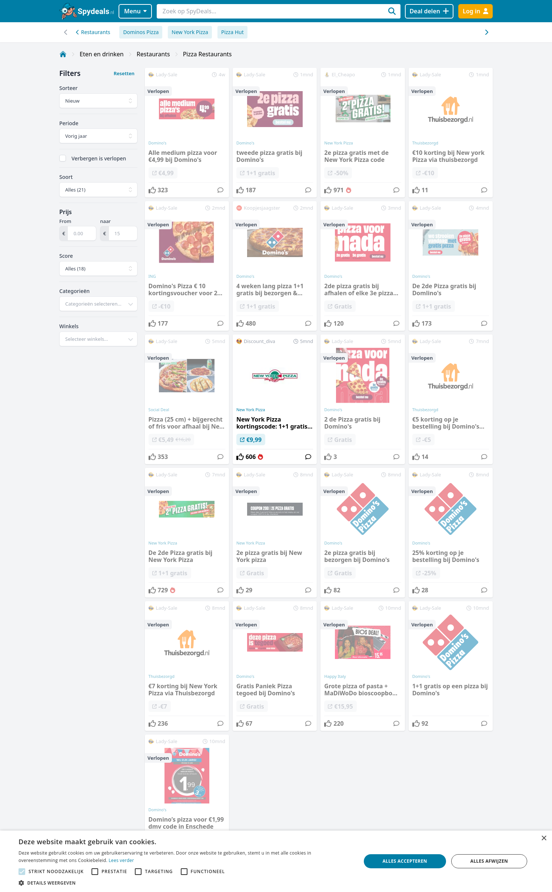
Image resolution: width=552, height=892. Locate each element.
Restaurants (93, 32)
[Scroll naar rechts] (65, 32)
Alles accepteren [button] (404, 861)
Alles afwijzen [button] (489, 861)
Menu (135, 11)
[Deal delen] (429, 11)
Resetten (124, 73)
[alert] (276, 861)
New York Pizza (190, 32)
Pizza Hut (232, 32)
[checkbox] (62, 158)
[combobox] (98, 303)
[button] (185, 882)
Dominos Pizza (141, 32)
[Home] (63, 54)
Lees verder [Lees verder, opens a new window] (121, 860)
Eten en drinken (102, 54)
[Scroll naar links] (486, 32)
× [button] (543, 838)
